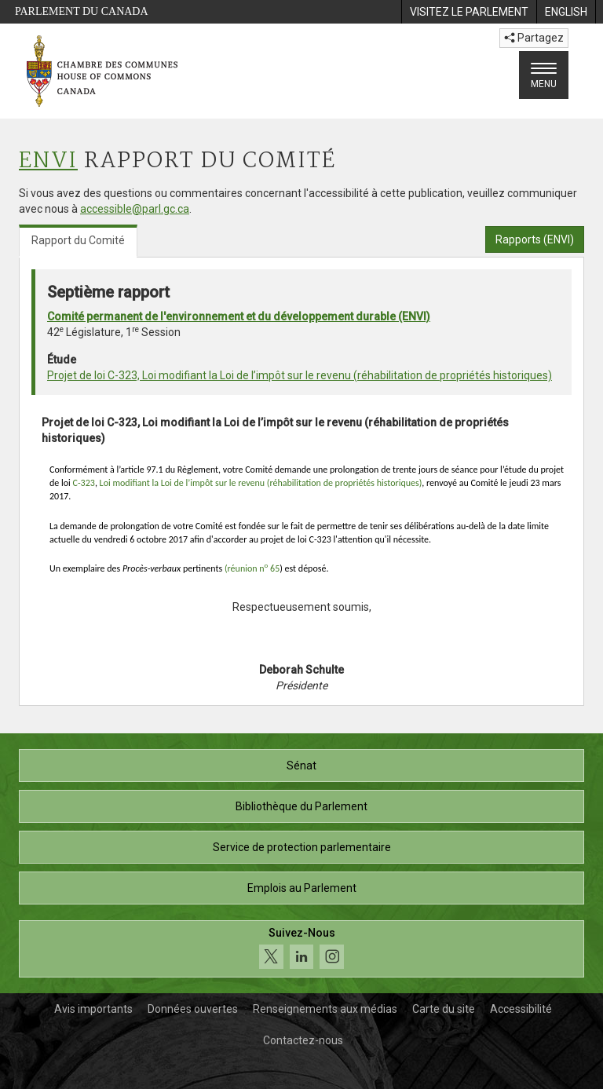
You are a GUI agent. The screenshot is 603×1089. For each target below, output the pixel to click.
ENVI (48, 161)
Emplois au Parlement (301, 888)
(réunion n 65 (252, 568)
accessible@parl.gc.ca (134, 209)
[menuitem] (468, 12)
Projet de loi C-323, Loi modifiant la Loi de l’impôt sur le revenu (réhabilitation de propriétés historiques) (299, 375)
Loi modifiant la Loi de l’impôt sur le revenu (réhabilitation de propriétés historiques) (261, 482)
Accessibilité (521, 1009)
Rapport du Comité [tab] (78, 240)
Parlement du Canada (81, 11)
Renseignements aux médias (325, 1009)
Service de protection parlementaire (302, 847)
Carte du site (443, 1009)
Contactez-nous (303, 1040)
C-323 (84, 482)
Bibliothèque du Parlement (301, 806)
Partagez (534, 37)
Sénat (301, 765)
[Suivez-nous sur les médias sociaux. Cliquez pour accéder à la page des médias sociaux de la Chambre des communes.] (301, 949)
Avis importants (93, 1009)
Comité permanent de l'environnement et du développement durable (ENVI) (238, 316)
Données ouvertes (193, 1009)
